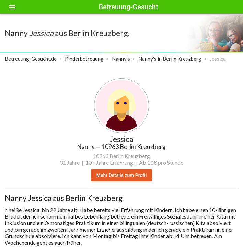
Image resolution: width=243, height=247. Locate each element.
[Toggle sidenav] (12, 7)
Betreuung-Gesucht (128, 7)
